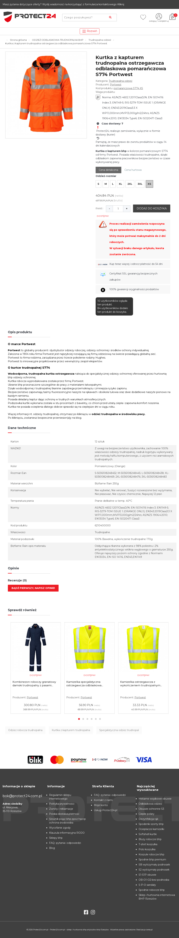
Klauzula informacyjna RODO (67, 832)
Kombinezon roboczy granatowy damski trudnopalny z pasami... (88, 683)
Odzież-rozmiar (106, 176)
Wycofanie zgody (60, 827)
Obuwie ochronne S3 (151, 808)
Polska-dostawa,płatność (64, 813)
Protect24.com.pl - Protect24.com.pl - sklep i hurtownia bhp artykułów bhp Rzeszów (71, 930)
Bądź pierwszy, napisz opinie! (33, 588)
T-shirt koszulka (148, 844)
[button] (79, 719)
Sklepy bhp (56, 837)
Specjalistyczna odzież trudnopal (119, 730)
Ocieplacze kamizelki (151, 829)
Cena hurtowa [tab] (133, 169)
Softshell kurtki (148, 834)
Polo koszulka (147, 849)
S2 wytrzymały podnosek (154, 869)
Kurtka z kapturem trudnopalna (71, 730)
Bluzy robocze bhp (150, 839)
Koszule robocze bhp (151, 854)
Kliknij (120, 4)
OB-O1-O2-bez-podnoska (154, 879)
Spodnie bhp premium (152, 859)
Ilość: (99, 208)
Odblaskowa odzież (150, 803)
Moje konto (101, 805)
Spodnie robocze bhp (152, 890)
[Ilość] (118, 208)
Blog (52, 848)
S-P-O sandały (147, 884)
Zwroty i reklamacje (61, 808)
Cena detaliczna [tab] (108, 169)
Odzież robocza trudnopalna (25, 730)
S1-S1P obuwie (147, 874)
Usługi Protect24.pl (105, 810)
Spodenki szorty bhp (151, 824)
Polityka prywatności (61, 803)
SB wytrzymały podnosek (154, 864)
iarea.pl (149, 930)
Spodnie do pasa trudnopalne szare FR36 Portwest (32, 683)
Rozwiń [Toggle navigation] (89, 31)
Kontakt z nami (103, 800)
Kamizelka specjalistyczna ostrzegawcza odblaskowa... (138, 683)
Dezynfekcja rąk (148, 819)
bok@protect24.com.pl (22, 796)
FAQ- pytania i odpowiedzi (65, 842)
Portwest (115, 84)
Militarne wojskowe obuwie (155, 798)
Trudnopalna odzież (120, 81)
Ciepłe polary (146, 813)
